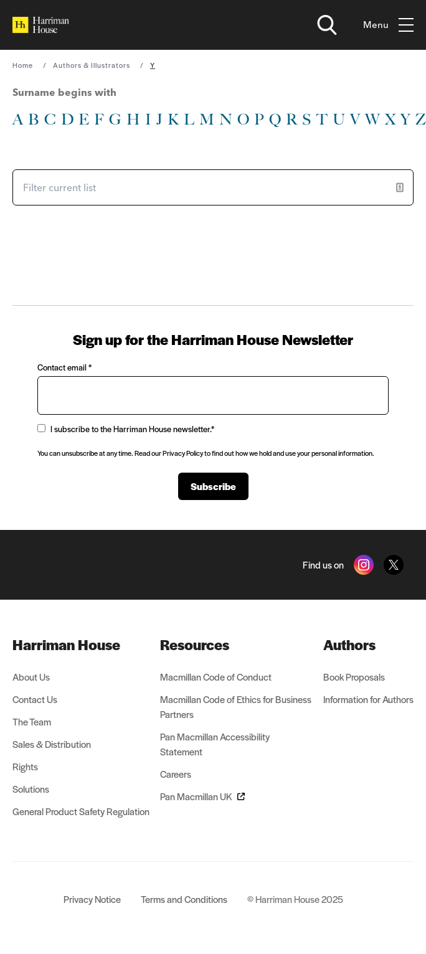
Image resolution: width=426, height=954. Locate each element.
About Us (31, 676)
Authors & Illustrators (91, 65)
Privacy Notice (92, 898)
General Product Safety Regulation (80, 811)
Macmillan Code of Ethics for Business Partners (235, 706)
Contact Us (34, 699)
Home (22, 65)
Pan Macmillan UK (202, 796)
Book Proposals (354, 676)
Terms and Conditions (184, 898)
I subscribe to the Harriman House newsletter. (125, 429)
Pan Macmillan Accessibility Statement (215, 744)
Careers (175, 773)
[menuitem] (80, 644)
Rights (25, 766)
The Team (31, 721)
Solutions (30, 788)
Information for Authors (368, 699)
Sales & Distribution (51, 743)
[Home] (40, 24)
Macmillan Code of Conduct (216, 676)
